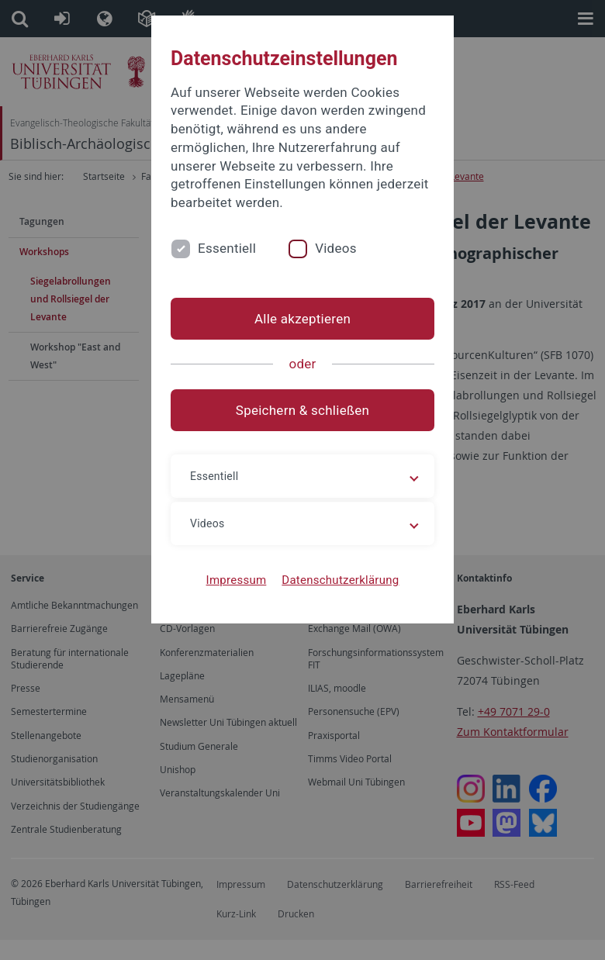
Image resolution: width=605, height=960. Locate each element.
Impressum (236, 580)
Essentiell (227, 248)
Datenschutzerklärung (340, 580)
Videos (336, 248)
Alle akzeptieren (302, 318)
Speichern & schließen (302, 410)
